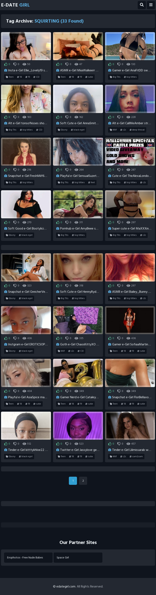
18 (19, 77)
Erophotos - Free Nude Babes (25, 557)
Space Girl (63, 557)
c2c (123, 130)
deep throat (137, 130)
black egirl (77, 130)
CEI (36, 77)
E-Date (15, 5)
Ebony (62, 130)
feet (91, 182)
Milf (113, 130)
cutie (89, 77)
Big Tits (115, 77)
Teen (10, 77)
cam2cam (136, 456)
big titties (130, 77)
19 (27, 77)
